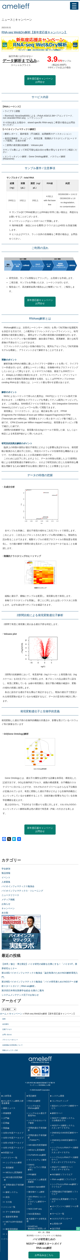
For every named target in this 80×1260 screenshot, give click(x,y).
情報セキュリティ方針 (10, 1050)
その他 (9, 1202)
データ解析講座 (13, 1212)
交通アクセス (7, 1029)
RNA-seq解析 (34, 1101)
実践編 (6, 1128)
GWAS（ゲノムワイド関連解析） (37, 1167)
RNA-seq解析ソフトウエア (64, 1179)
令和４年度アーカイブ (13, 1143)
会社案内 (5, 1024)
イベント (6, 877)
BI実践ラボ (8, 1152)
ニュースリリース (10, 895)
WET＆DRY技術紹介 (13, 1223)
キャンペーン (8, 908)
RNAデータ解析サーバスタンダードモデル (61, 1168)
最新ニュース (9, 1108)
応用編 (6, 1123)
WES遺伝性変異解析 (37, 1145)
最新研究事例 (12, 1217)
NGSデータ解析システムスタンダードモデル (63, 1126)
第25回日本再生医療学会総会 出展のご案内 (23, 990)
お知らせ (6, 904)
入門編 (6, 1118)
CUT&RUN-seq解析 (37, 1155)
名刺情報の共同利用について (12, 1045)
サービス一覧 (58, 1214)
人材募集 (6, 882)
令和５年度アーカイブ (13, 1138)
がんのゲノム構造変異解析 (37, 1180)
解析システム (12, 1192)
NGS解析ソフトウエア (62, 1174)
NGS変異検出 (34, 1214)
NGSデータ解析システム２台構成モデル (63, 1119)
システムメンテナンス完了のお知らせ (20, 995)
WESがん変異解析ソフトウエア (64, 1200)
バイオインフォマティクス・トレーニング (22, 890)
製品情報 (6, 873)
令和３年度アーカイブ (13, 1148)
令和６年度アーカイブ (13, 1133)
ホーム (3, 1013)
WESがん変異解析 (14, 1172)
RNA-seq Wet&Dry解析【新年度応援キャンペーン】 (34, 32)
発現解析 (10, 1167)
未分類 (5, 913)
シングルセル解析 (14, 1162)
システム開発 (58, 1096)
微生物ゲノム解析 (36, 1192)
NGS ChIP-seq (35, 1209)
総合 (8, 1197)
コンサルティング (60, 1101)
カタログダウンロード (62, 1218)
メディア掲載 (8, 899)
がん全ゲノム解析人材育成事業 (12, 1102)
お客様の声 (57, 1223)
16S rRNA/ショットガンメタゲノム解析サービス (37, 1200)
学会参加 (6, 868)
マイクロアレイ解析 (37, 1160)
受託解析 (32, 1096)
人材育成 (7, 1096)
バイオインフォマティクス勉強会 (18, 886)
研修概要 (7, 1113)
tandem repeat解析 (36, 1187)
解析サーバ (57, 1113)
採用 (3, 1019)
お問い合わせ (7, 1034)
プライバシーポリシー (10, 1040)
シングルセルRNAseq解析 (34, 1107)
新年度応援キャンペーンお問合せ (40, 80)
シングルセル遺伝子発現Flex (37, 1114)
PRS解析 (32, 1174)
